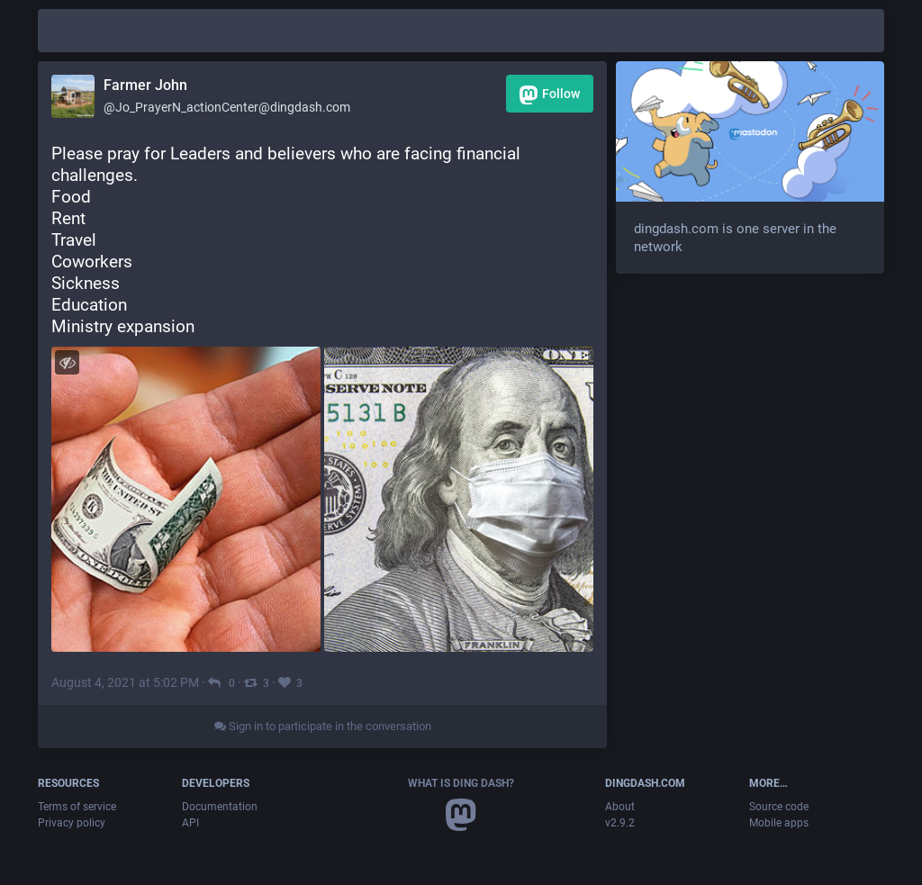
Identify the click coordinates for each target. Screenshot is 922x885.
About (620, 806)
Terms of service (77, 806)
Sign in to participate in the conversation (322, 726)
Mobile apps (779, 823)
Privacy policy (71, 823)
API (190, 823)
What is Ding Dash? (461, 783)
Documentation (220, 806)
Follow (550, 95)
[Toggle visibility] (67, 362)
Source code (779, 806)
